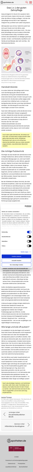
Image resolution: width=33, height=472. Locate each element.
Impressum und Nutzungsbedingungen (16, 460)
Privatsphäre (21, 463)
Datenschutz (11, 463)
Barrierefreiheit (23, 467)
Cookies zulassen (16, 256)
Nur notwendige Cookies (16, 264)
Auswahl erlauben (16, 260)
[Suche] (26, 2)
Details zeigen (24, 252)
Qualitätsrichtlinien (11, 467)
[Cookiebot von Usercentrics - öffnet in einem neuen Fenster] (24, 206)
